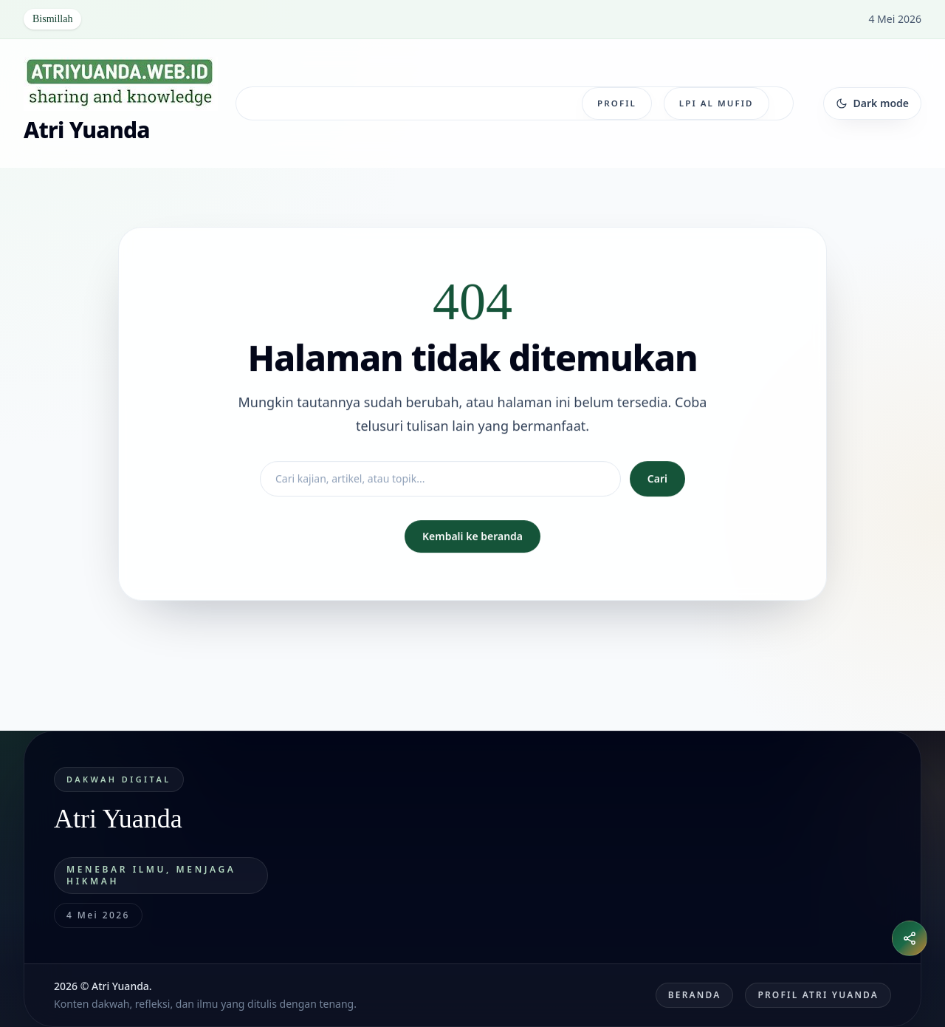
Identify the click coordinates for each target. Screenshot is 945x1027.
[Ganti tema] (872, 103)
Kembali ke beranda (472, 536)
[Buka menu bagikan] (909, 938)
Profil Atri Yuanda (818, 995)
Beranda (694, 995)
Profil (616, 103)
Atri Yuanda (87, 130)
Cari (657, 478)
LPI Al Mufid (716, 103)
